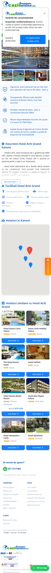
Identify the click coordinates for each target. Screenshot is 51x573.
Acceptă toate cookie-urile (33, 39)
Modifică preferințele (10, 39)
